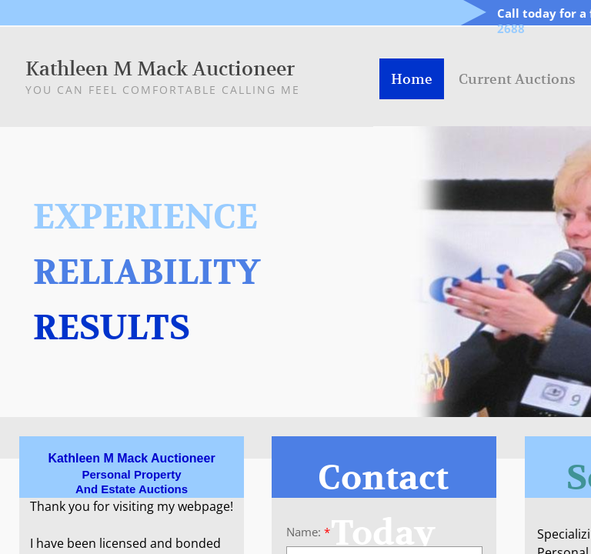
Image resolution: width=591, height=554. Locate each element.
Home (411, 79)
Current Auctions (517, 79)
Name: (308, 532)
